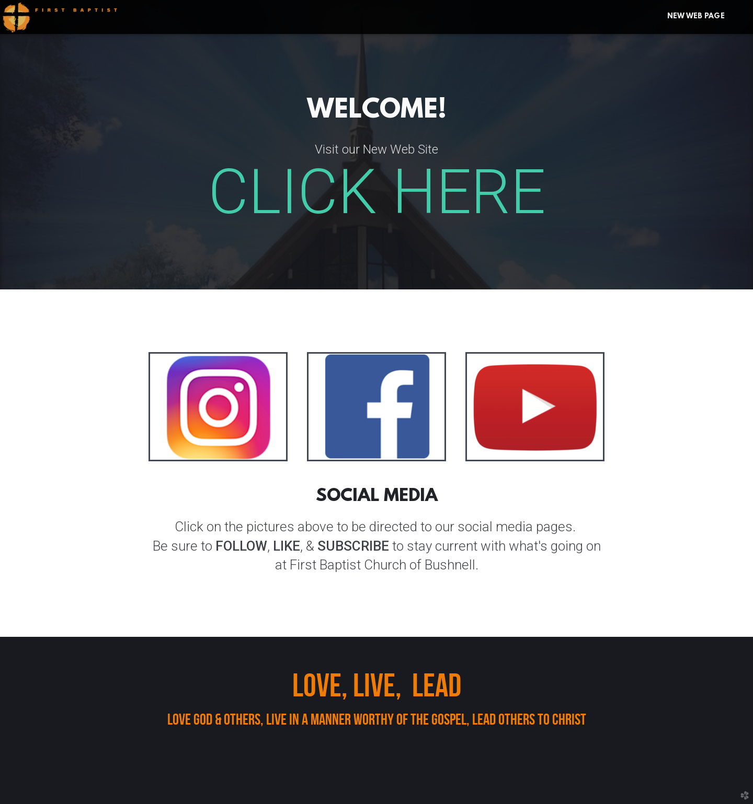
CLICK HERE (376, 192)
